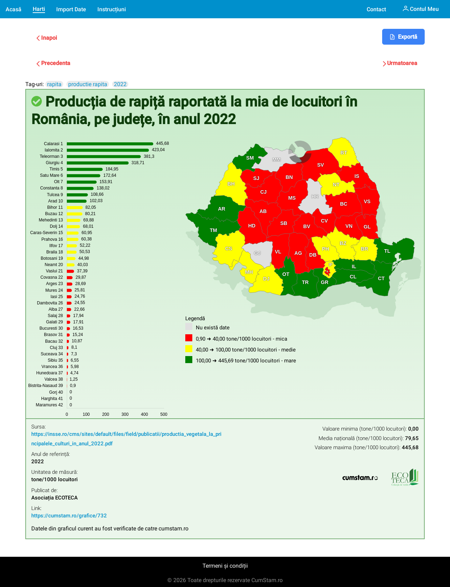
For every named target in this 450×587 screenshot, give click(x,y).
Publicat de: (44, 490)
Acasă (13, 9)
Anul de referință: (50, 454)
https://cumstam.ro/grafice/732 (69, 515)
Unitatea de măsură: (54, 472)
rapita (54, 84)
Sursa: (38, 427)
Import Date (71, 9)
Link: (36, 508)
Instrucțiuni (111, 9)
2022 (120, 84)
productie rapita (87, 84)
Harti (39, 9)
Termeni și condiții (225, 565)
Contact (376, 9)
